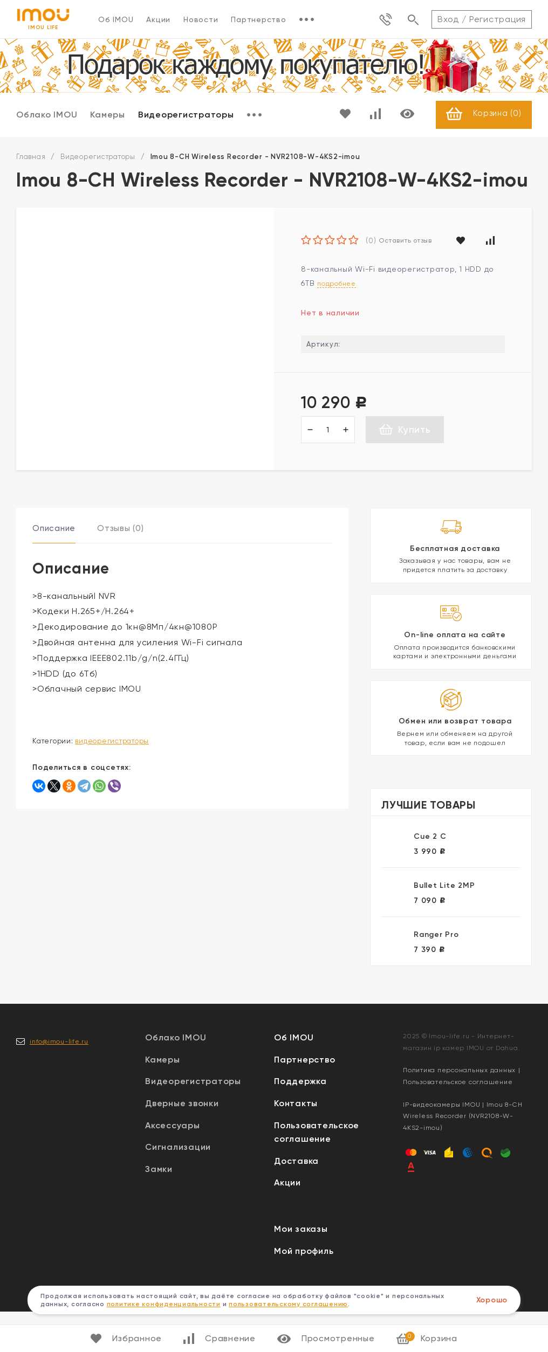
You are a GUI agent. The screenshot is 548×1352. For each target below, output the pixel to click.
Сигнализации (178, 1187)
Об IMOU (115, 19)
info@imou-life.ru (59, 1081)
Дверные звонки (182, 1144)
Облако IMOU (46, 115)
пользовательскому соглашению (288, 1304)
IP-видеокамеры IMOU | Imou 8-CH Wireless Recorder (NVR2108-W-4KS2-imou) (462, 1156)
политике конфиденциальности (164, 1304)
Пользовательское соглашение (457, 1122)
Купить (404, 430)
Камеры (107, 115)
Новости (200, 19)
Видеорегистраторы (186, 115)
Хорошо (492, 1300)
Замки (159, 1209)
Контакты (296, 1144)
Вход (448, 19)
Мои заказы (301, 1269)
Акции (158, 19)
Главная (30, 157)
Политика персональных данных (459, 1110)
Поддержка (300, 1121)
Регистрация (497, 19)
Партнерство (258, 19)
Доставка (296, 1201)
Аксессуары (172, 1165)
